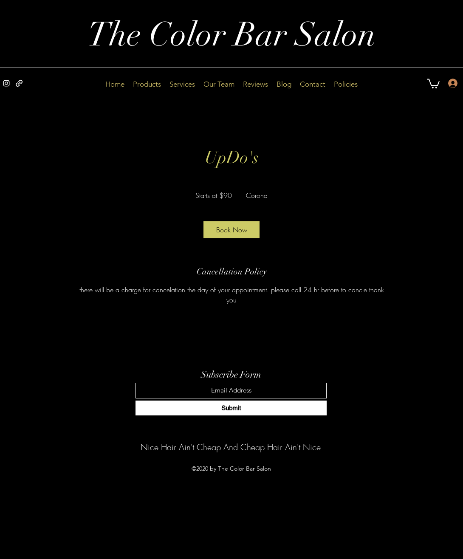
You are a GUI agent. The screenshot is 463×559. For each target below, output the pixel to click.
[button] (433, 83)
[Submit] (231, 408)
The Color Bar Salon (232, 34)
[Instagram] (6, 83)
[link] (231, 229)
